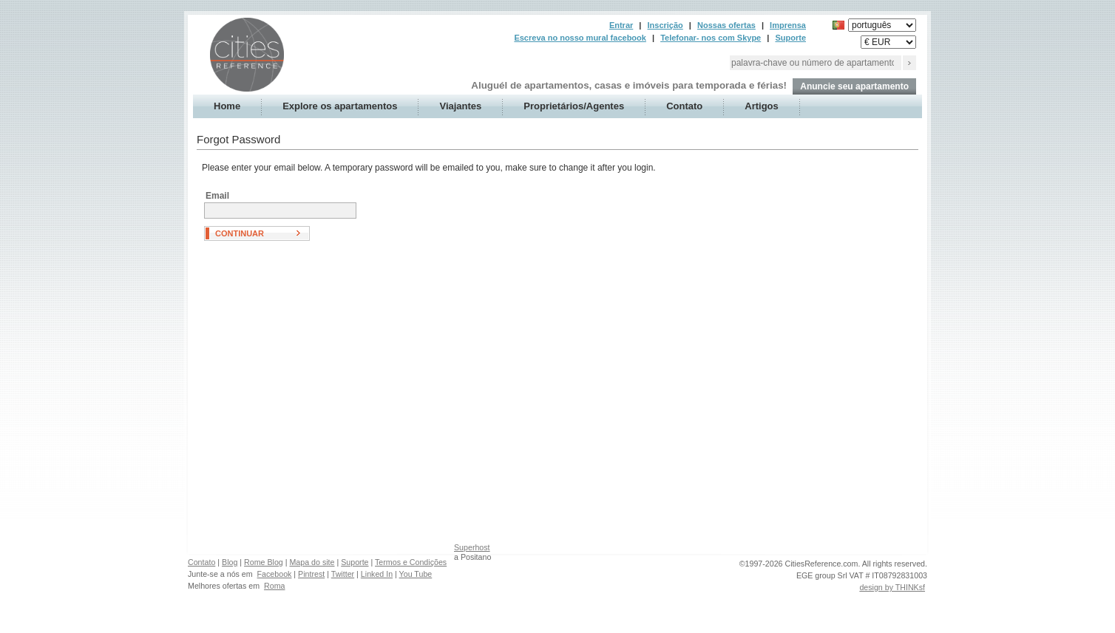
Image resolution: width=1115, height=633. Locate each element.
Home (227, 106)
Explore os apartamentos (339, 106)
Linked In (377, 573)
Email (217, 196)
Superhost (472, 547)
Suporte (790, 37)
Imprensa (788, 25)
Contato (684, 106)
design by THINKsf (892, 587)
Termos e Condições (411, 562)
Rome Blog (263, 562)
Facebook (274, 573)
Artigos (762, 106)
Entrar (621, 25)
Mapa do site (311, 562)
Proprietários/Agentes (573, 106)
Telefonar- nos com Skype (710, 37)
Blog (229, 562)
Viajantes (460, 106)
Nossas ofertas (726, 25)
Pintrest (311, 573)
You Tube (416, 573)
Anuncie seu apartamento (854, 86)
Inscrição (664, 25)
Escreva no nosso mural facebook (580, 37)
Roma (274, 585)
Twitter (342, 573)
